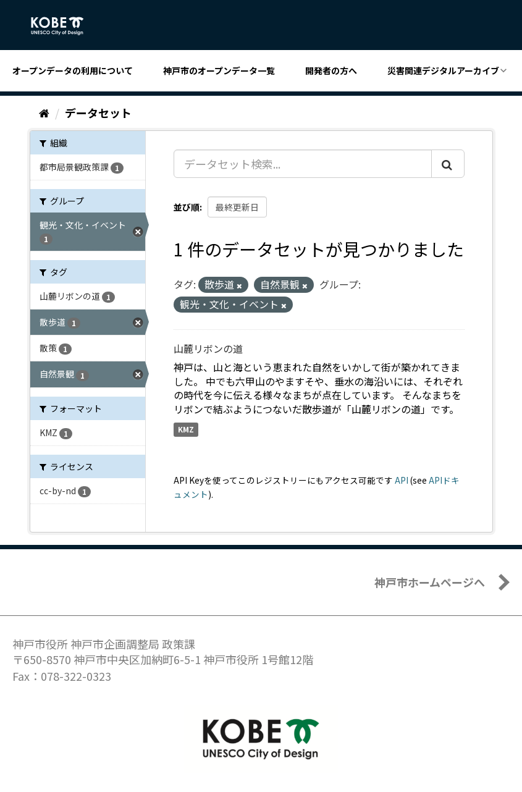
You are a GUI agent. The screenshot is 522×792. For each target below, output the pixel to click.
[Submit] (448, 164)
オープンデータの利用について (72, 70)
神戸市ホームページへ (429, 582)
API (401, 480)
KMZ (186, 429)
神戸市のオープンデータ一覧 (219, 70)
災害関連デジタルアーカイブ (443, 70)
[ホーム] (44, 112)
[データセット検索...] (303, 164)
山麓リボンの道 (208, 348)
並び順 (187, 207)
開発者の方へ (331, 70)
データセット (98, 112)
